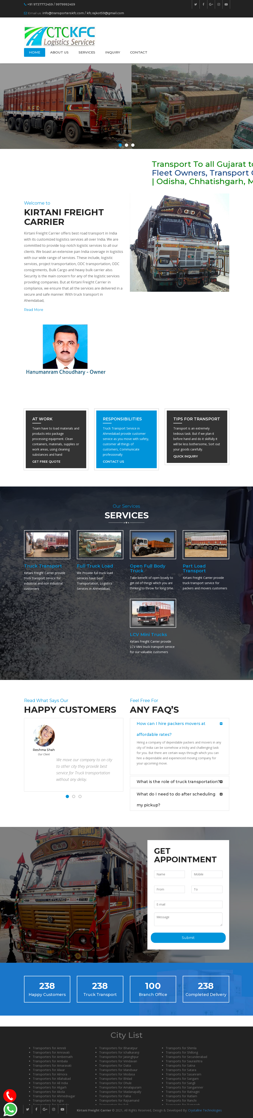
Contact (138, 52)
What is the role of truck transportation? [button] (178, 781)
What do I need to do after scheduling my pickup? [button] (176, 799)
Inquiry (112, 52)
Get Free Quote (46, 462)
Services (87, 52)
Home (34, 52)
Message (188, 919)
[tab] (179, 729)
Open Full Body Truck (147, 568)
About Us (59, 52)
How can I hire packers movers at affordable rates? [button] (171, 729)
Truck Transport (43, 566)
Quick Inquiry (185, 456)
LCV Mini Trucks (148, 634)
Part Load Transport (194, 568)
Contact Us (113, 462)
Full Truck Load (95, 566)
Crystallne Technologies (205, 1110)
